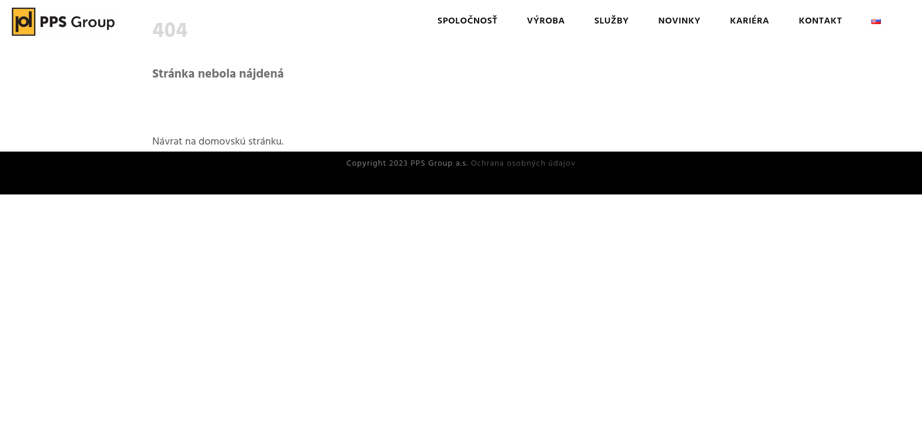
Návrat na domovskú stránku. (217, 141)
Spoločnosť (467, 21)
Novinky (679, 21)
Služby (611, 21)
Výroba (546, 21)
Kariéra (749, 21)
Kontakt (820, 21)
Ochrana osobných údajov (523, 163)
